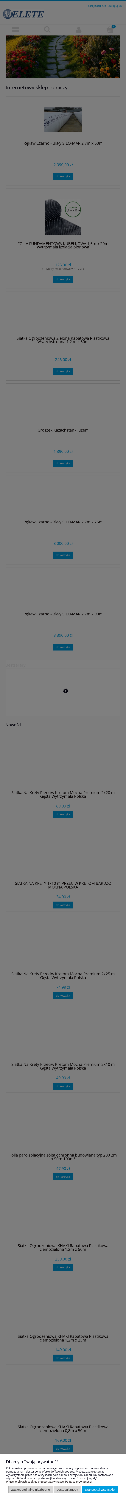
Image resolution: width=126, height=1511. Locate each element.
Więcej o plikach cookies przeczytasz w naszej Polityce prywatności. (49, 1481)
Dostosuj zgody (67, 1489)
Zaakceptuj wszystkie (100, 1489)
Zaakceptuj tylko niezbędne (30, 1489)
